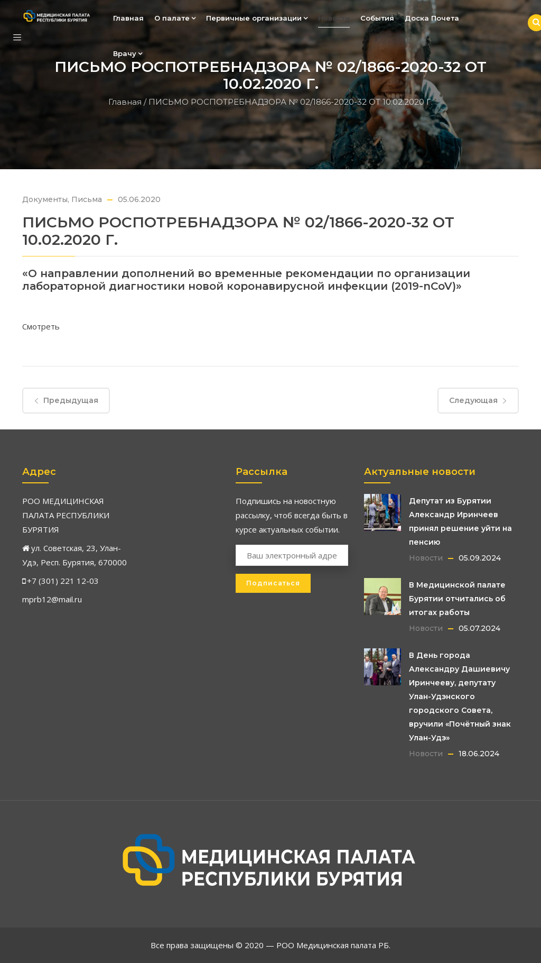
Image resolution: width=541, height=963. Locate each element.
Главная (128, 18)
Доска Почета (432, 18)
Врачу (127, 53)
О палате (174, 18)
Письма (86, 199)
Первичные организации (256, 18)
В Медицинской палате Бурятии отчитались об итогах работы (457, 598)
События (377, 18)
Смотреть (41, 326)
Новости (334, 18)
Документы (45, 199)
